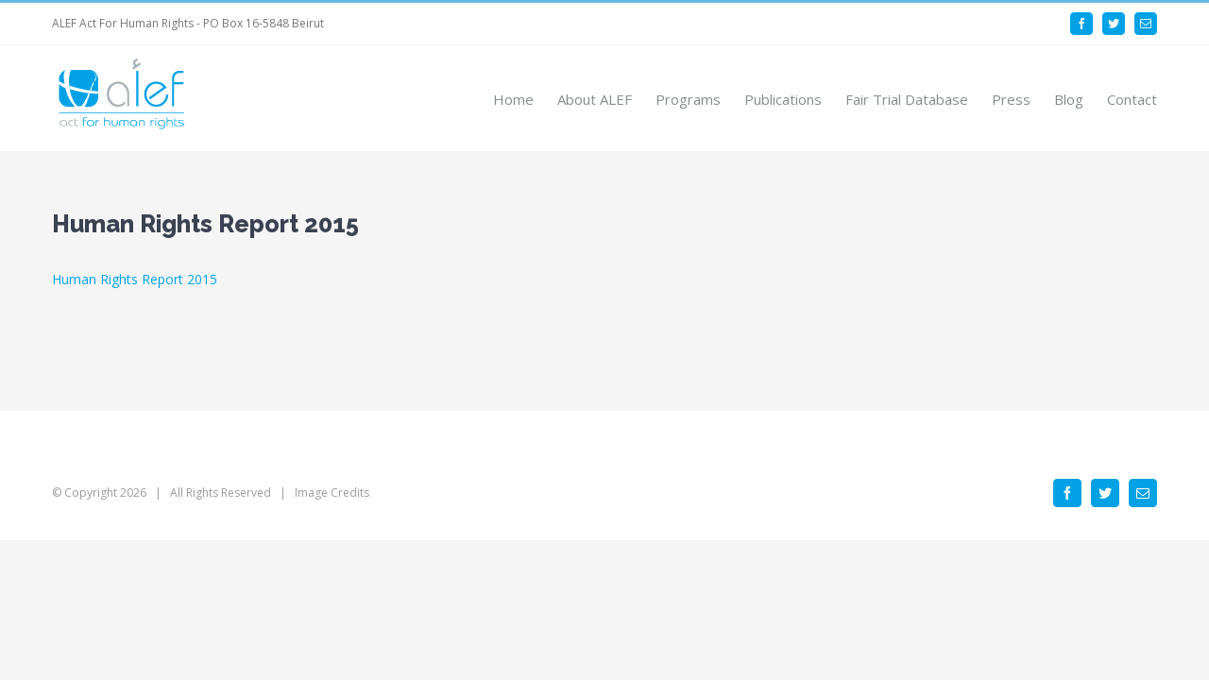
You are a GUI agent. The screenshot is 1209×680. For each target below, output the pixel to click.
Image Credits (332, 492)
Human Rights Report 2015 (134, 279)
